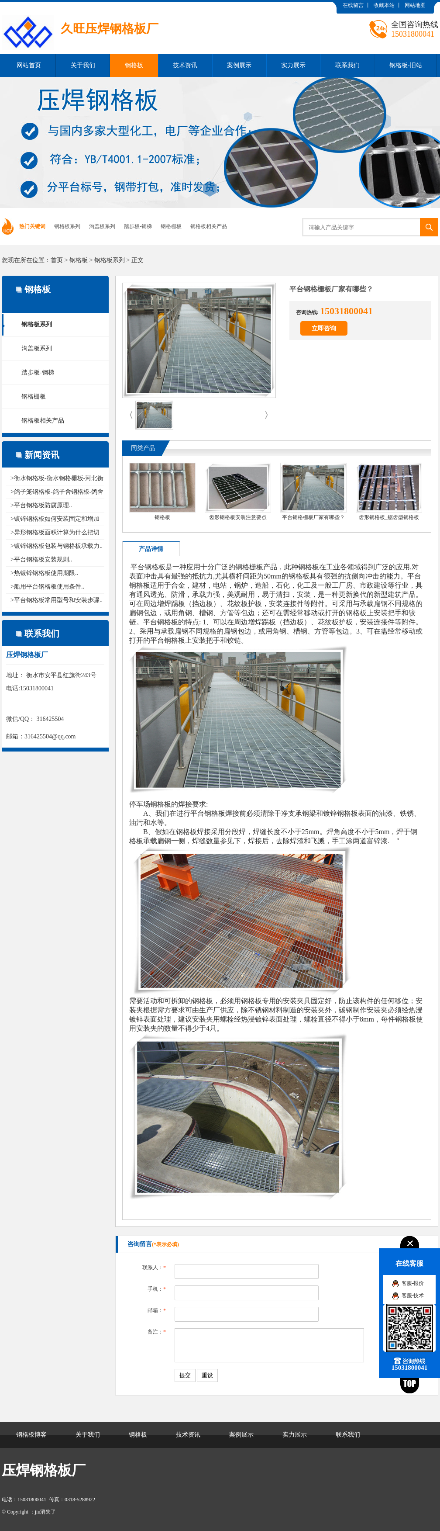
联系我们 (347, 65)
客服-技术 (413, 1295)
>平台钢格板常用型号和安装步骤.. (56, 600)
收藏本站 (384, 5)
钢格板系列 (67, 226)
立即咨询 (324, 328)
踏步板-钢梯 (138, 226)
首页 (57, 260)
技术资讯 (185, 65)
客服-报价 (413, 1283)
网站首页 (29, 65)
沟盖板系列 (102, 226)
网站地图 (415, 5)
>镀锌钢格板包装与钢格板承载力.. (56, 546)
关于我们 (83, 65)
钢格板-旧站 (405, 65)
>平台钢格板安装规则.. (41, 559)
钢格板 (134, 65)
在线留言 (353, 5)
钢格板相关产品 (208, 226)
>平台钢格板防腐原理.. (41, 505)
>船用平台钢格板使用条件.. (47, 586)
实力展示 (293, 65)
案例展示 (239, 65)
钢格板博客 (31, 1434)
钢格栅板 (171, 226)
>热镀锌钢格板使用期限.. (44, 573)
